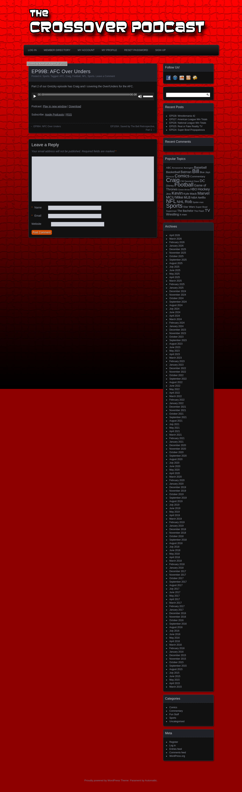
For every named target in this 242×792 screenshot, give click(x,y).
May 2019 (174, 511)
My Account (86, 50)
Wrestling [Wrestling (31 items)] (172, 214)
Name (37, 208)
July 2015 (174, 672)
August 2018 (176, 543)
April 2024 (174, 315)
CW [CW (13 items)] (182, 181)
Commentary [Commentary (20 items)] (197, 176)
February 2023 (177, 361)
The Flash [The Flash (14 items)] (199, 211)
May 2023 (174, 350)
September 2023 (178, 340)
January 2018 (176, 567)
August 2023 (176, 343)
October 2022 (176, 375)
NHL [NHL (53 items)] (180, 202)
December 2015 (177, 655)
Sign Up (160, 50)
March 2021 (175, 434)
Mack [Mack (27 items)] (193, 193)
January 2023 (176, 364)
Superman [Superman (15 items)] (171, 211)
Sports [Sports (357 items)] (174, 205)
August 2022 (176, 382)
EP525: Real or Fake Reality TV (186, 126)
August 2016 (176, 627)
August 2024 (176, 305)
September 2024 (178, 301)
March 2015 (175, 686)
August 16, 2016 (57, 63)
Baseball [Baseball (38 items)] (200, 167)
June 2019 (174, 508)
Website (36, 223)
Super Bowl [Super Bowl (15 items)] (201, 207)
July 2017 (174, 588)
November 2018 (177, 532)
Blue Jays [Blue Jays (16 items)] (205, 172)
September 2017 (178, 581)
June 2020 (174, 466)
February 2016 (177, 648)
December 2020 (177, 445)
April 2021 (174, 431)
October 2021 (176, 413)
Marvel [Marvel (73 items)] (203, 193)
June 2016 (174, 634)
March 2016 (175, 644)
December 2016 (177, 613)
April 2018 (174, 557)
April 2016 (174, 641)
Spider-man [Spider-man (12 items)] (198, 202)
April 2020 (174, 473)
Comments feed (177, 752)
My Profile (109, 50)
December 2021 (177, 406)
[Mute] (140, 96)
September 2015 (178, 665)
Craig (68, 76)
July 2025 (174, 266)
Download (75, 106)
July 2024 (174, 308)
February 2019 (177, 522)
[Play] (35, 96)
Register (173, 742)
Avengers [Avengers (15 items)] (188, 167)
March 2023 (175, 357)
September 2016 (178, 623)
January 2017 (176, 609)
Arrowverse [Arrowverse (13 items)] (177, 168)
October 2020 (176, 452)
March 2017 (175, 602)
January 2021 (176, 441)
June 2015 (174, 676)
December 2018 (177, 529)
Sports (46, 76)
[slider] (87, 94)
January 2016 (176, 651)
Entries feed (175, 749)
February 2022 (177, 399)
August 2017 (176, 585)
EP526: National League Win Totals (187, 123)
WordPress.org (177, 756)
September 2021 (178, 417)
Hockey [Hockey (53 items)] (204, 189)
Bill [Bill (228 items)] (195, 171)
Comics (173, 707)
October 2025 (176, 256)
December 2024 (177, 291)
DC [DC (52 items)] (202, 181)
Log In (32, 50)
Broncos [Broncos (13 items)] (170, 176)
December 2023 (177, 329)
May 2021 (174, 427)
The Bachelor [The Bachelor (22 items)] (185, 210)
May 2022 (174, 389)
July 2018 (174, 546)
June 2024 (174, 312)
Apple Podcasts (54, 114)
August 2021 (176, 420)
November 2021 (177, 410)
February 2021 (177, 438)
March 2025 (175, 280)
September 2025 (178, 259)
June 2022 (174, 385)
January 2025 (176, 287)
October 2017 (176, 578)
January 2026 (176, 245)
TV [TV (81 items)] (207, 210)
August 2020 (176, 459)
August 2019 (176, 501)
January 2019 (176, 525)
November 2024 (177, 294)
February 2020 (177, 480)
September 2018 (178, 539)
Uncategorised (176, 721)
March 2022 (175, 396)
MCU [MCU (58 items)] (170, 197)
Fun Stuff (174, 714)
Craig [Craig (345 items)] (173, 180)
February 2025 (177, 284)
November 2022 (177, 371)
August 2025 (176, 263)
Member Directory (57, 50)
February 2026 (177, 242)
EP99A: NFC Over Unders (47, 126)
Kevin (42, 63)
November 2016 (177, 616)
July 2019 (174, 504)
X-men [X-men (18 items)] (183, 214)
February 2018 (177, 564)
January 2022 (176, 403)
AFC (61, 76)
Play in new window (55, 106)
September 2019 (178, 497)
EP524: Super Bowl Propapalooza (187, 130)
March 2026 (175, 238)
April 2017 (174, 599)
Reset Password (136, 50)
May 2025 (174, 273)
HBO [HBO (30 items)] (194, 189)
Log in (172, 745)
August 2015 (176, 669)
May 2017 (174, 595)
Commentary (176, 711)
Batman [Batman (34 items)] (186, 172)
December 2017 (177, 571)
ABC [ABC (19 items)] (168, 167)
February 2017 (177, 606)
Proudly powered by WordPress (102, 780)
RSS (69, 114)
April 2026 (174, 235)
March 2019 (175, 518)
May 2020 (174, 469)
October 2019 (176, 494)
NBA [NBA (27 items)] (194, 197)
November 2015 (177, 658)
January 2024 (176, 326)
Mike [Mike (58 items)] (179, 197)
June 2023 (174, 347)
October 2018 (176, 536)
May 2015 (174, 679)
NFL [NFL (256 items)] (171, 201)
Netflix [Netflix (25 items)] (202, 197)
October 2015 (176, 662)
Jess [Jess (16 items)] (168, 194)
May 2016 (174, 637)
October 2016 (176, 620)
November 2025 (177, 252)
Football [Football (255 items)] (183, 185)
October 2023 (176, 336)
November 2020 (177, 448)
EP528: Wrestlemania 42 (182, 116)
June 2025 (174, 270)
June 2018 (174, 550)
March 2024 (175, 319)
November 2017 (177, 574)
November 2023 (177, 333)
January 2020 (176, 483)
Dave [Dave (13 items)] (196, 181)
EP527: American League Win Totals (188, 119)
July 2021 (174, 424)
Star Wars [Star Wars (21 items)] (189, 206)
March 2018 (175, 560)
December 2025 (177, 249)
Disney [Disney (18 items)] (170, 185)
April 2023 (174, 354)
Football (76, 76)
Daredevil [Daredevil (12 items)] (189, 181)
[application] (93, 96)
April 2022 (174, 392)
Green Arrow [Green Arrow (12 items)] (184, 189)
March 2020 (175, 476)
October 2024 (176, 298)
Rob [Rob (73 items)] (188, 201)
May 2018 (174, 553)
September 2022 (178, 378)
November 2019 (177, 490)
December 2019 (177, 487)
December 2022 (177, 368)
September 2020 (178, 455)
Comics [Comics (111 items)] (182, 175)
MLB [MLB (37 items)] (187, 197)
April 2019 (174, 515)
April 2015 (174, 683)
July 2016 (174, 630)
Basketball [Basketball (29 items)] (173, 172)
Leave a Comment (105, 76)
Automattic (151, 780)
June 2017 (174, 592)
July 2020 (174, 462)
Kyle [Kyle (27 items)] (186, 193)
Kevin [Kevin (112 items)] (177, 193)
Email (36, 216)
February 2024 (177, 322)
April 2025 (174, 277)
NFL (84, 76)
